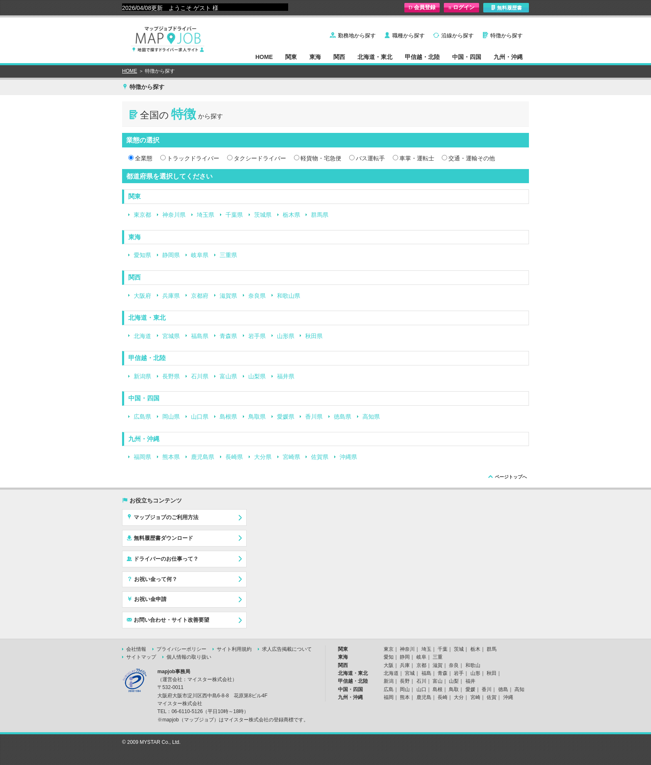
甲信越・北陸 (422, 57)
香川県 (314, 416)
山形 (475, 673)
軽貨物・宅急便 (321, 158)
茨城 (459, 649)
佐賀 (492, 697)
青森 (443, 673)
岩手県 (257, 336)
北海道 (142, 336)
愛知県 (142, 255)
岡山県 (171, 416)
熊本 (405, 697)
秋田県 (314, 336)
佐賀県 (319, 457)
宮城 (410, 673)
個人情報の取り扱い (188, 657)
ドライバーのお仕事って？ (162, 558)
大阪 (389, 665)
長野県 (171, 376)
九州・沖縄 (508, 57)
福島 (426, 673)
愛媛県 (285, 416)
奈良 (454, 665)
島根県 (228, 416)
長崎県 (234, 457)
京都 (421, 665)
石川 (421, 681)
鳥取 (454, 689)
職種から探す (408, 35)
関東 (291, 57)
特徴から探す (506, 35)
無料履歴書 (506, 8)
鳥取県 (257, 416)
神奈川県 (174, 214)
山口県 (199, 416)
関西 (339, 57)
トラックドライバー (193, 158)
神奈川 (407, 649)
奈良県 (257, 295)
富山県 (228, 376)
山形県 (285, 336)
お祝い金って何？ (152, 579)
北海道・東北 (374, 57)
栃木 (475, 649)
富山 (438, 681)
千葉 (443, 649)
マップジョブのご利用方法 (162, 517)
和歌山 (472, 665)
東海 (315, 57)
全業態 (143, 158)
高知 (519, 689)
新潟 (389, 681)
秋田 (492, 673)
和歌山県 (288, 295)
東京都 (142, 214)
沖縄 (508, 697)
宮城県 (171, 336)
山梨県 (257, 376)
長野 (405, 681)
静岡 (405, 657)
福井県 (285, 376)
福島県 (199, 336)
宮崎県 (291, 457)
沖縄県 (348, 457)
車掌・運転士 (416, 158)
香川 (487, 689)
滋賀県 (228, 295)
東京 (389, 649)
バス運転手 (370, 158)
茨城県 (263, 214)
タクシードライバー (260, 158)
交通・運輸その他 (471, 158)
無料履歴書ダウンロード (160, 538)
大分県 (263, 457)
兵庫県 (171, 295)
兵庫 (405, 665)
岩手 (459, 673)
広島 (389, 689)
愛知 (389, 657)
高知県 (371, 416)
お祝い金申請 (146, 599)
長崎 (443, 697)
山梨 (454, 681)
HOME (264, 57)
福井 (470, 681)
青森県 (228, 336)
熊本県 (171, 457)
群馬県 (319, 214)
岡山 (405, 689)
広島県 (142, 416)
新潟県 (142, 376)
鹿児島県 (202, 457)
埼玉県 (205, 214)
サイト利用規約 (234, 649)
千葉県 (234, 214)
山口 (421, 689)
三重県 (228, 255)
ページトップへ (511, 476)
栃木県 (291, 214)
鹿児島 (423, 697)
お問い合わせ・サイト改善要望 (168, 619)
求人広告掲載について (287, 649)
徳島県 (342, 416)
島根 (438, 689)
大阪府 (142, 295)
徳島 (503, 689)
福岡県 (142, 457)
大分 (459, 697)
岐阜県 (199, 255)
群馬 (492, 649)
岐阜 (421, 657)
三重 (438, 657)
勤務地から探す (357, 35)
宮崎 (475, 697)
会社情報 (136, 649)
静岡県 (171, 255)
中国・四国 (466, 57)
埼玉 (426, 649)
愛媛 (470, 689)
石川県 (199, 376)
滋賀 (438, 665)
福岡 (389, 697)
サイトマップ (141, 657)
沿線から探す (457, 35)
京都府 (199, 295)
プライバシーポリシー (181, 649)
